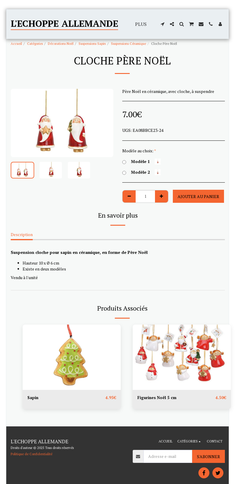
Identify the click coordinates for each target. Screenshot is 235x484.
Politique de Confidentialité (31, 454)
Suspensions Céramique (128, 43)
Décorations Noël (60, 43)
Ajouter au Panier (198, 196)
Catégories (35, 43)
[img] (72, 357)
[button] (162, 24)
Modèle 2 (141, 172)
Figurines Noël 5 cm (157, 398)
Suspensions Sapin (92, 43)
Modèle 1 (141, 162)
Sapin (33, 398)
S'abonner (208, 456)
